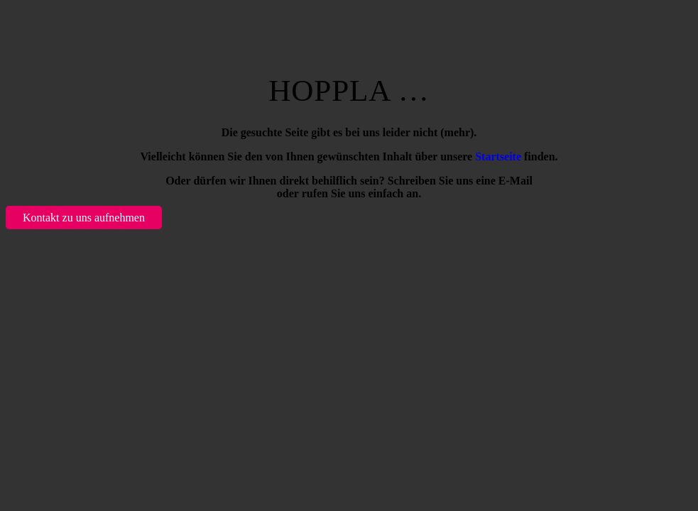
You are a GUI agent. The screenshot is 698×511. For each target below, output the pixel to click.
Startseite (498, 156)
